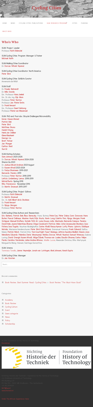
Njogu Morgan (10, 203)
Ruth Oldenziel (16, 192)
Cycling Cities (46, 7)
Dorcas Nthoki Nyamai (14, 64)
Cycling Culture (11, 304)
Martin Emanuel (11, 184)
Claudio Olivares (67, 235)
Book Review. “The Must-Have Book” (65, 280)
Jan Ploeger (7, 141)
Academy (9, 297)
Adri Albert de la (14, 197)
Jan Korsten (9, 256)
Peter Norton (16, 98)
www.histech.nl (7, 388)
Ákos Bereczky (30, 213)
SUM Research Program (60, 22)
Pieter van (14, 108)
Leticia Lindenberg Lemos (13, 176)
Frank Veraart (10, 103)
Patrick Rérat (13, 230)
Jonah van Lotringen (40, 248)
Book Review (10, 301)
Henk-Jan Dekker (9, 130)
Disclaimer (6, 341)
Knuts (41, 216)
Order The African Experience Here (15, 396)
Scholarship (10, 321)
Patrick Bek (6, 119)
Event (7, 308)
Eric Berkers (7, 213)
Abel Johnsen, (56, 248)
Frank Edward (75, 227)
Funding (5, 30)
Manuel (13, 219)
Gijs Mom (19, 95)
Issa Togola (13, 224)
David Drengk (14, 235)
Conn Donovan (76, 213)
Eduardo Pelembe (18, 232)
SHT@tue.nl (6, 386)
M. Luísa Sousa (42, 219)
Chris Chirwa (45, 227)
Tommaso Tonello (9, 248)
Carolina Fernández (16, 238)
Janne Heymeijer (24, 248)
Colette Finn (60, 216)
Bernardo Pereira (9, 171)
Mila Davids (9, 89)
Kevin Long (50, 216)
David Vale (6, 221)
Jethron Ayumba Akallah (68, 230)
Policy (7, 318)
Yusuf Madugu (51, 230)
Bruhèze (25, 197)
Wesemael (23, 108)
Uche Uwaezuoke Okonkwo (72, 221)
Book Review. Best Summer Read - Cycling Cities (25, 280)
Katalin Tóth (30, 219)
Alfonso (39, 238)
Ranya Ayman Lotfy (58, 224)
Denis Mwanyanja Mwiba (37, 232)
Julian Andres (30, 238)
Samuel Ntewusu (77, 232)
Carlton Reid (7, 144)
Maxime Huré (27, 216)
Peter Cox (53, 213)
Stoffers (19, 219)
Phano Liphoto (74, 224)
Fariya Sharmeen (11, 168)
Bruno (12, 125)
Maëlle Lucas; (50, 238)
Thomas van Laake (52, 235)
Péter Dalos (64, 213)
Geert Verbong (20, 106)
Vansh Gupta (67, 248)
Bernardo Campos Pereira (75, 219)
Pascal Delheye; (14, 216)
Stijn (36, 216)
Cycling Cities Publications (33, 22)
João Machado (56, 219)
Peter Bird (6, 71)
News (14, 22)
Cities (79, 22)
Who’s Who (18, 30)
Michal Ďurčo (7, 179)
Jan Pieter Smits (17, 100)
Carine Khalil (44, 224)
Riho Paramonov (9, 182)
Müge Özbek (38, 235)
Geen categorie (11, 311)
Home (4, 22)
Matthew (5, 125)
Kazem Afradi (10, 165)
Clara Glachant (8, 133)
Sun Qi (4, 147)
